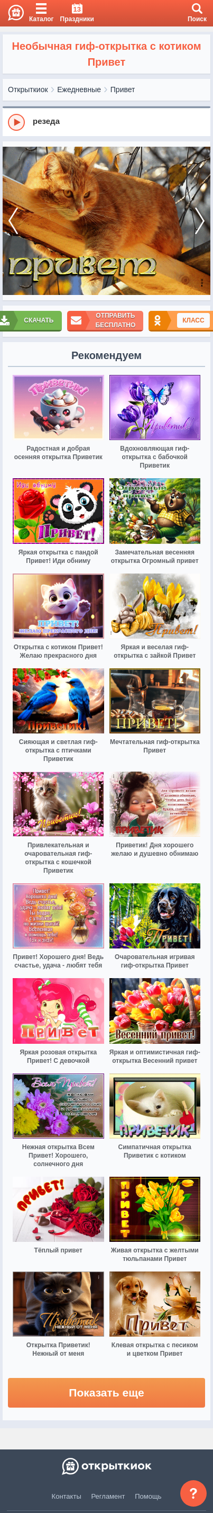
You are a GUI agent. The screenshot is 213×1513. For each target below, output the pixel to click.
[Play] (16, 122)
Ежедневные (79, 89)
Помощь (148, 1496)
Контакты (66, 1496)
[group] (106, 122)
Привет (122, 89)
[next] (200, 221)
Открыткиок (28, 89)
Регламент (108, 1496)
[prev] (13, 221)
